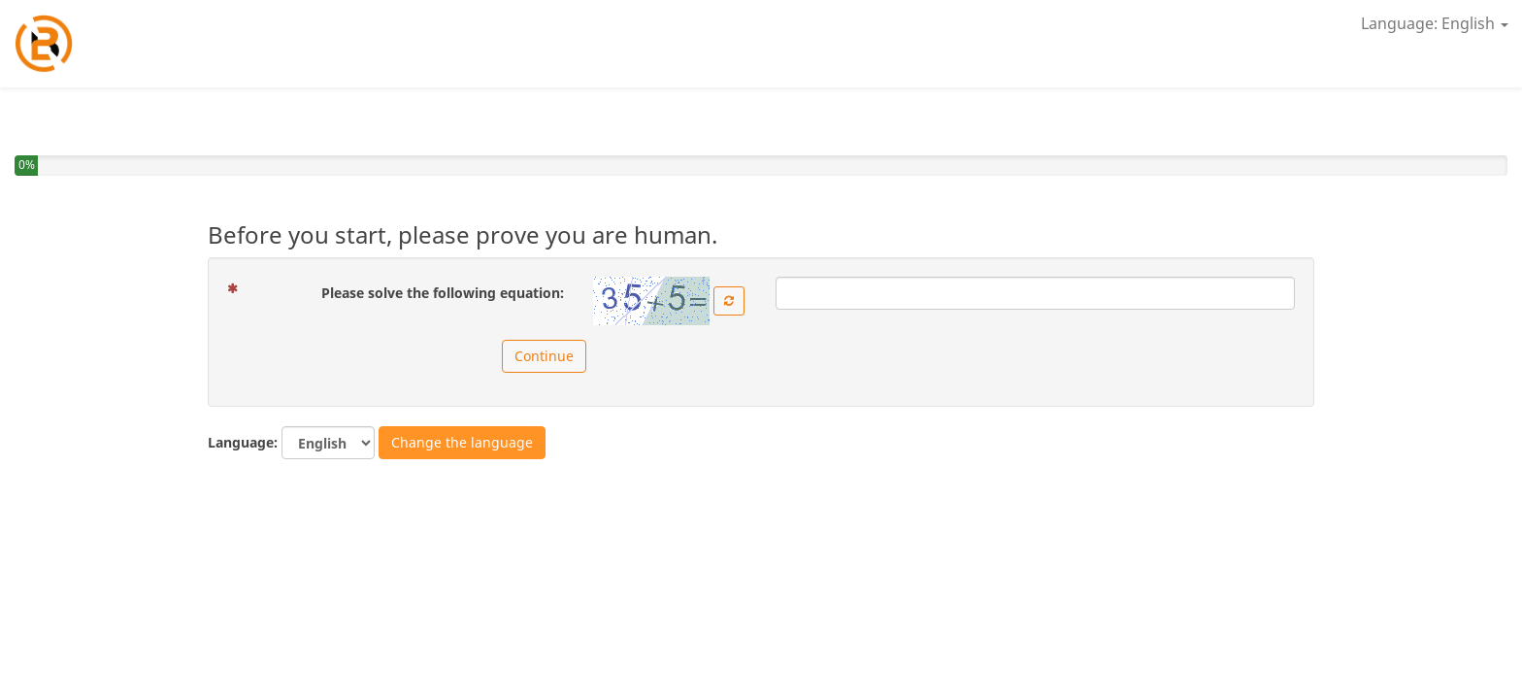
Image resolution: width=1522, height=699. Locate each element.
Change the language (462, 442)
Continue (544, 356)
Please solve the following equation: (403, 292)
